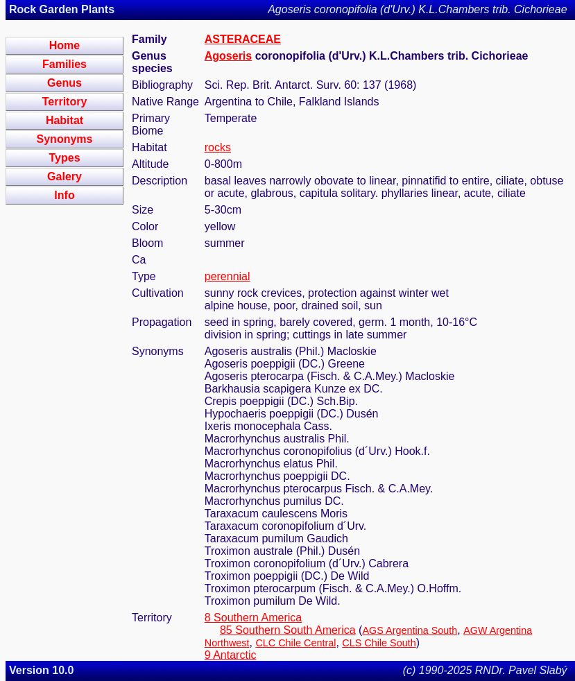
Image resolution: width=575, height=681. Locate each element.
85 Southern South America (288, 630)
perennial (227, 276)
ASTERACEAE (243, 39)
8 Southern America (253, 617)
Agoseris (228, 56)
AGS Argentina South (409, 630)
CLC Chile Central (295, 642)
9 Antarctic (231, 655)
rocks (218, 147)
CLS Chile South (378, 642)
